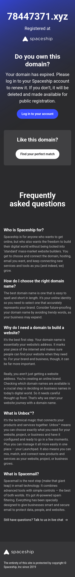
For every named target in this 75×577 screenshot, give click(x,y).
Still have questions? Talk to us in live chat (36, 520)
